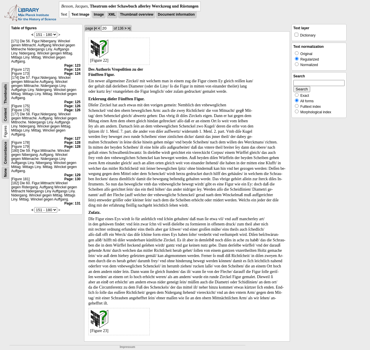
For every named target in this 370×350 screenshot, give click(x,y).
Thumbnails (5, 93)
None (5, 172)
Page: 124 (72, 70)
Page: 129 (72, 175)
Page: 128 (72, 143)
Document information (176, 14)
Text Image (80, 14)
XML (112, 14)
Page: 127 (72, 138)
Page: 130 (72, 179)
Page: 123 (72, 65)
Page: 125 (72, 102)
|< (95, 28)
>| (128, 28)
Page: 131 (72, 203)
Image (99, 14)
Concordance (5, 153)
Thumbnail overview (136, 14)
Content (5, 114)
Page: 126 (72, 106)
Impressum (127, 347)
